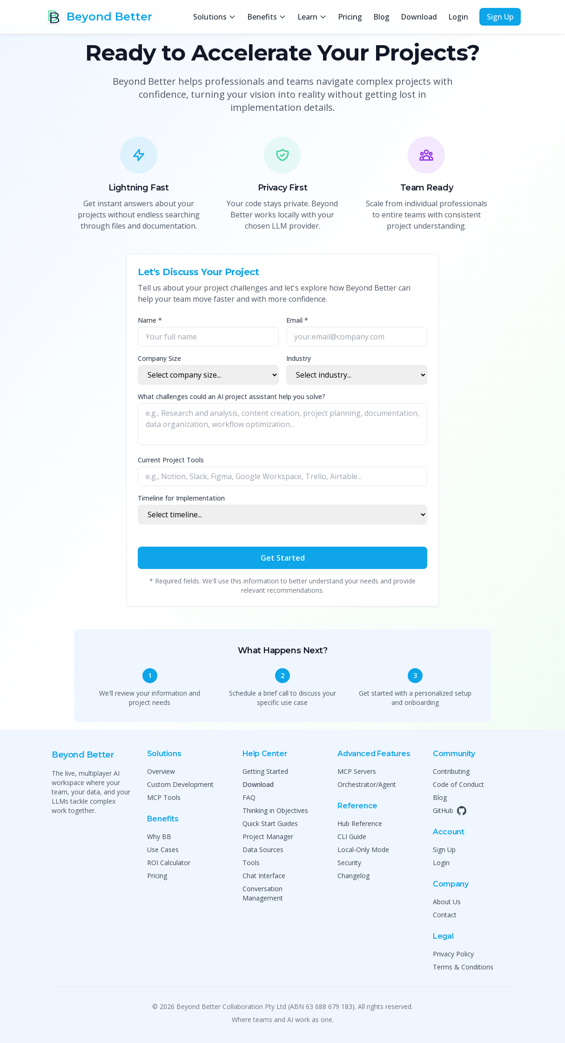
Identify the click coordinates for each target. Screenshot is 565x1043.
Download (419, 17)
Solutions (214, 17)
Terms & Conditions (463, 966)
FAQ (249, 797)
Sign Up (500, 17)
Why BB (159, 836)
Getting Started (265, 771)
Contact (445, 914)
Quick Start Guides (270, 823)
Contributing (451, 771)
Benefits (266, 17)
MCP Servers (356, 771)
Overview (161, 771)
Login (458, 17)
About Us (447, 901)
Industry (298, 358)
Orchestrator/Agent (366, 784)
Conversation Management (262, 893)
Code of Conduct (458, 784)
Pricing (350, 17)
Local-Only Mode (363, 849)
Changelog (353, 875)
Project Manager (267, 836)
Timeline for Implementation (181, 498)
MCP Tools (164, 797)
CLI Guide (351, 836)
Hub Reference (359, 823)
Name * (150, 320)
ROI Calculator (168, 862)
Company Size (159, 358)
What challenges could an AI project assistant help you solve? (231, 396)
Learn (312, 17)
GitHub (449, 810)
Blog (381, 17)
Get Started (283, 558)
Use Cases (163, 849)
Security (349, 862)
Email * (297, 320)
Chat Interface (263, 875)
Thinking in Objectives (275, 810)
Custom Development (180, 784)
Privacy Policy (453, 953)
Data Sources (262, 849)
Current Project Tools (171, 459)
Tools (251, 862)
